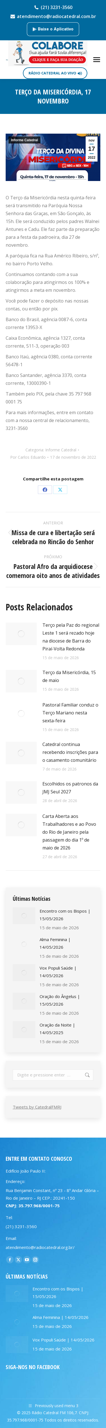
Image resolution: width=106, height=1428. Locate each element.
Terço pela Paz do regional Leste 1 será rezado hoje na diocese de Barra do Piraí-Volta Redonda (70, 637)
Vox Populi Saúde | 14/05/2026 (58, 971)
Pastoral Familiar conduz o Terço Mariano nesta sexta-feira (70, 713)
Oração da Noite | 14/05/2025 (57, 1028)
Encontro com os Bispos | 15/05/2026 (65, 914)
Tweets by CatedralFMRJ (37, 1107)
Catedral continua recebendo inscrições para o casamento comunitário (70, 752)
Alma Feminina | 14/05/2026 (55, 943)
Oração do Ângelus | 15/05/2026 (60, 1000)
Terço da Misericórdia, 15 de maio (69, 676)
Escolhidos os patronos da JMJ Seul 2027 (70, 788)
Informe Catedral (24, 140)
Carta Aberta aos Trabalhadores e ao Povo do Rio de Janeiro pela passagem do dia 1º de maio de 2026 (69, 832)
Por (28, 457)
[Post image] (21, 634)
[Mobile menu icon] (96, 59)
